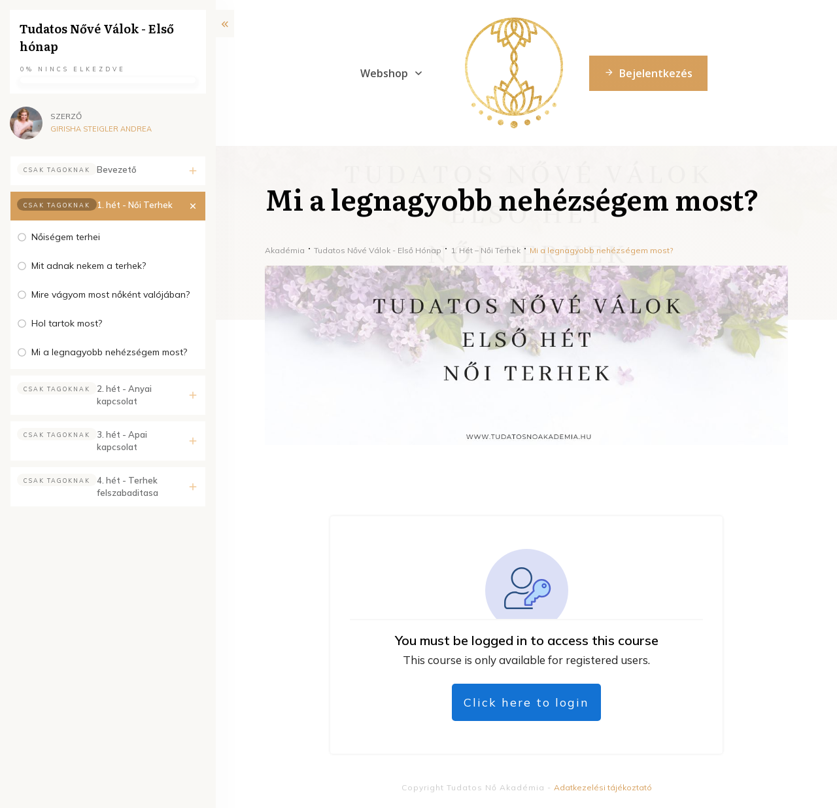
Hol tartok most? (66, 323)
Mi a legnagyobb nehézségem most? (109, 352)
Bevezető (117, 169)
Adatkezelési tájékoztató (603, 787)
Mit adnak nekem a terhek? (88, 266)
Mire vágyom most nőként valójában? (110, 294)
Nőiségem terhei (65, 237)
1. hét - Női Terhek (135, 205)
